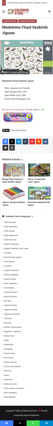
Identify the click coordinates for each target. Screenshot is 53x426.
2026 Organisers (11, 235)
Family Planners (11, 292)
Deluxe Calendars (11, 274)
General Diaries (10, 296)
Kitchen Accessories (12, 327)
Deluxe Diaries (10, 279)
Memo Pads (9, 336)
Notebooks (8, 344)
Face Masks (9, 288)
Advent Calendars (11, 244)
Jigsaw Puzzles (10, 21)
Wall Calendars (10, 392)
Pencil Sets (8, 358)
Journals (7, 318)
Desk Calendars (10, 283)
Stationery (8, 379)
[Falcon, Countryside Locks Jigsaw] (39, 170)
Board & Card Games (13, 257)
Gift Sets (7, 301)
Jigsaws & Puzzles (27, 21)
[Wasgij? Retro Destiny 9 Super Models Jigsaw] (13, 170)
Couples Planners (11, 270)
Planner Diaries (10, 362)
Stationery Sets (10, 384)
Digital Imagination (31, 415)
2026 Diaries (9, 231)
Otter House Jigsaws (18, 130)
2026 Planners (10, 240)
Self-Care (8, 371)
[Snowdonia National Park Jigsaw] (39, 193)
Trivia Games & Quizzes (14, 388)
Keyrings (7, 323)
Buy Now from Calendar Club (15, 109)
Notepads (8, 349)
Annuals (7, 253)
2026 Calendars (10, 226)
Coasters (8, 266)
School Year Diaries (12, 366)
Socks (6, 375)
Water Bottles (10, 397)
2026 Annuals (10, 222)
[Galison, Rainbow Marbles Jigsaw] (13, 193)
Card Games (9, 261)
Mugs (6, 340)
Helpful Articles (10, 305)
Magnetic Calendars (12, 331)
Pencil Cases (9, 353)
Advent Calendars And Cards (16, 248)
